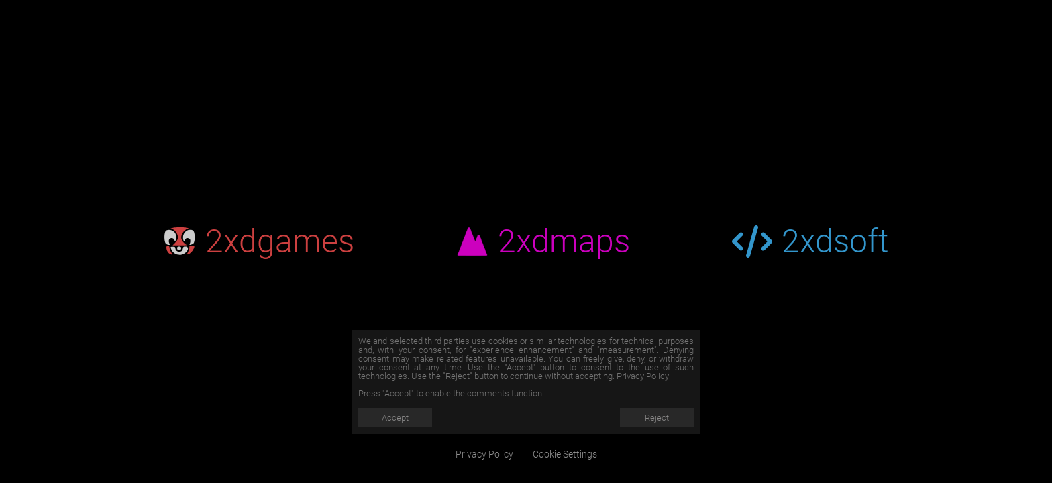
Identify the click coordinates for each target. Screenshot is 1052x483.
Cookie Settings (565, 454)
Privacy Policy (643, 376)
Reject (657, 418)
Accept (395, 418)
